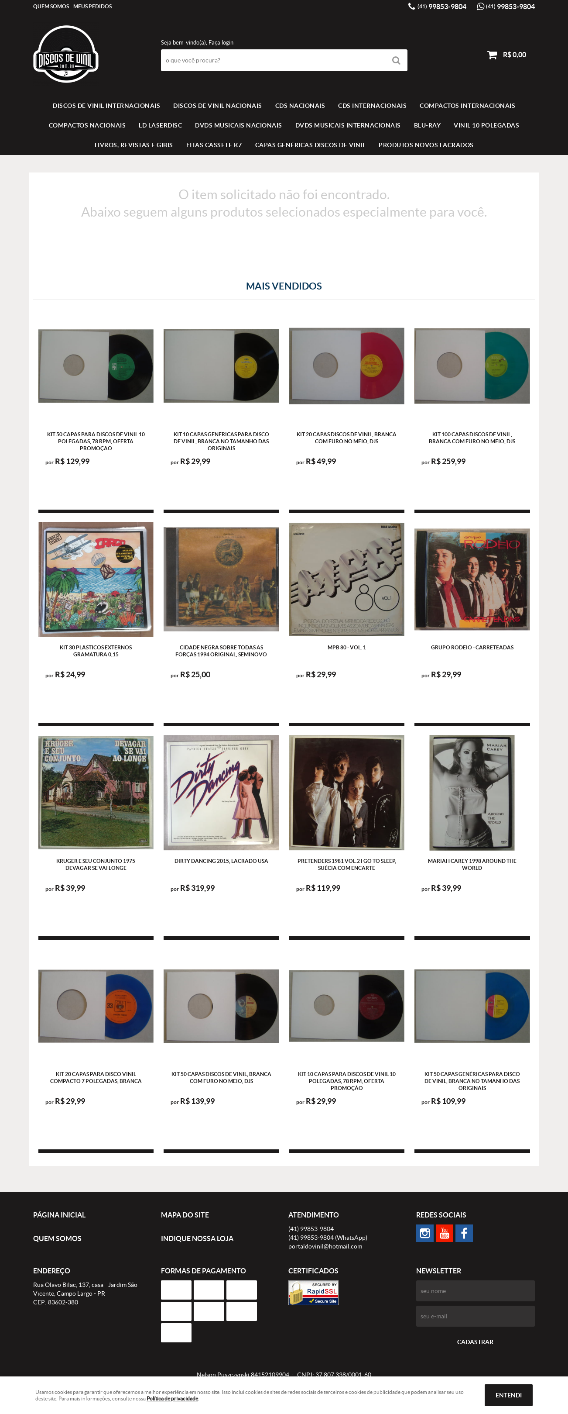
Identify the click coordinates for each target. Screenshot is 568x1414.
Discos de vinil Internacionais (106, 105)
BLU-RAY (427, 125)
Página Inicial (59, 1215)
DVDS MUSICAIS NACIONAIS (238, 125)
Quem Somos (51, 6)
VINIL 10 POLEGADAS (486, 125)
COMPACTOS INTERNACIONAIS (467, 105)
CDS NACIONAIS (300, 105)
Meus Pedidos (92, 6)
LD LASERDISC (160, 125)
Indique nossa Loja (197, 1238)
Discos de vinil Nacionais (217, 105)
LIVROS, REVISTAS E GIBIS (134, 144)
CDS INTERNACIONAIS (372, 105)
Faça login (221, 42)
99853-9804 (441, 6)
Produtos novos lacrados (426, 144)
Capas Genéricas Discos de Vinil (310, 144)
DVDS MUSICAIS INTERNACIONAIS (348, 125)
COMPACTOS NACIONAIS (87, 125)
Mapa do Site (185, 1215)
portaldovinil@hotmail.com (325, 1246)
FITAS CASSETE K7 (214, 144)
